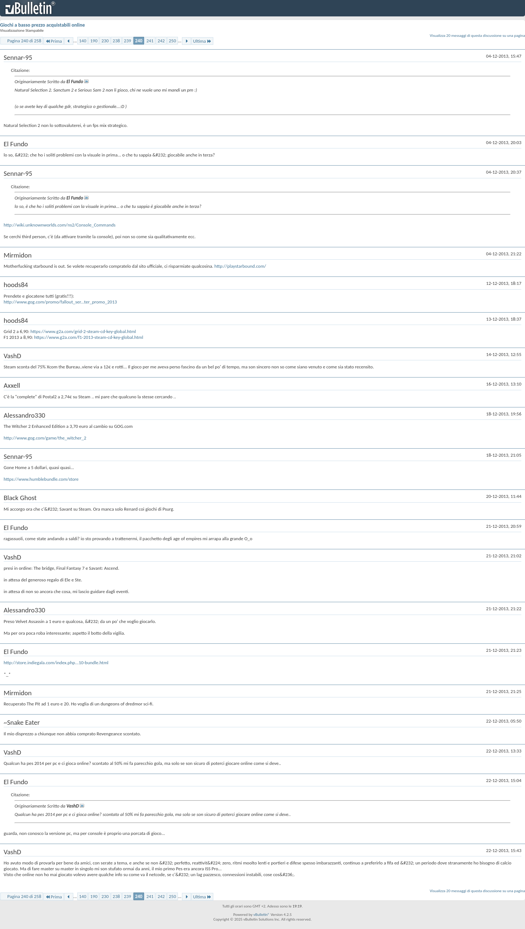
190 (93, 40)
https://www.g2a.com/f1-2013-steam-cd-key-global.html (88, 337)
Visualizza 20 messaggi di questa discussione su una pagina (477, 35)
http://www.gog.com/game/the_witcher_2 (45, 438)
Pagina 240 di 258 (24, 40)
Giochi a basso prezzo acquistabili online (42, 25)
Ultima (202, 41)
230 (105, 40)
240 (139, 40)
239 (127, 40)
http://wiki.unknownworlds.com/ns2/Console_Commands (60, 225)
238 (116, 40)
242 (161, 40)
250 (172, 40)
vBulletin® (261, 914)
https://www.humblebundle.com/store (41, 479)
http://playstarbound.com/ (240, 266)
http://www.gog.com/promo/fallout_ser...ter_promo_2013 (60, 302)
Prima (53, 41)
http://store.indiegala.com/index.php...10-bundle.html (56, 662)
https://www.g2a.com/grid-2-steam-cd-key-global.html (83, 331)
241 (149, 40)
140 (82, 40)
